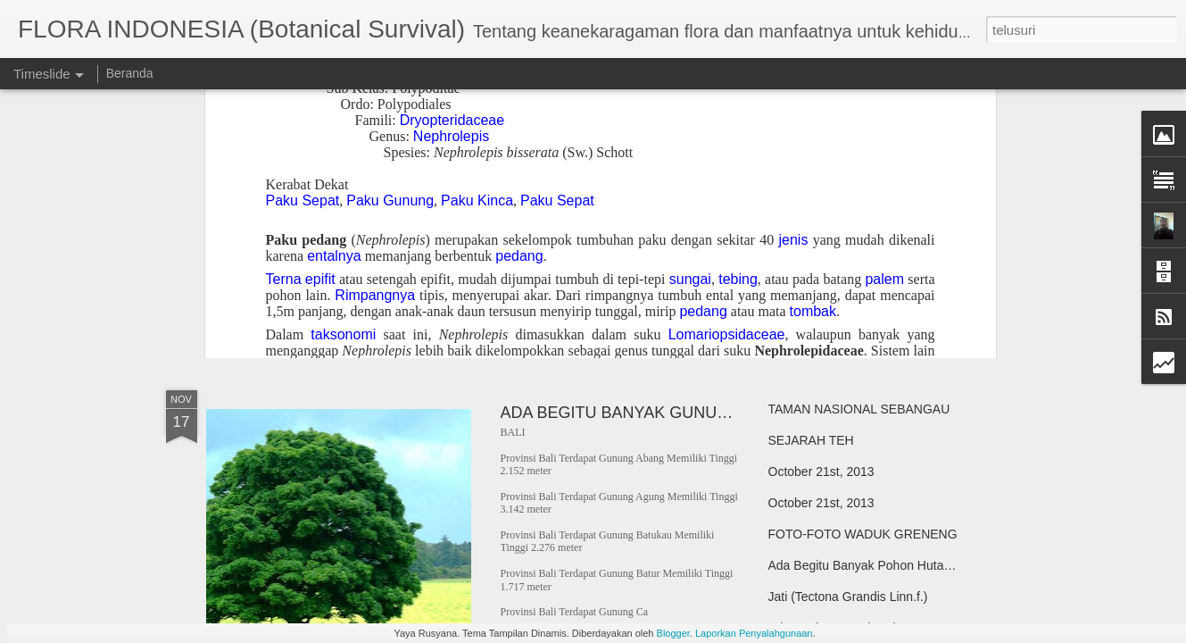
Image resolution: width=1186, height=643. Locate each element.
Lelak (783, 162)
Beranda (129, 73)
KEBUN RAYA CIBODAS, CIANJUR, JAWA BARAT (909, 287)
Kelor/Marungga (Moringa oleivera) (864, 256)
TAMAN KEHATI (283, 147)
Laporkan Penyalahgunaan (754, 633)
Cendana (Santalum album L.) (851, 225)
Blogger (673, 633)
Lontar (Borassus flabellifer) (844, 194)
